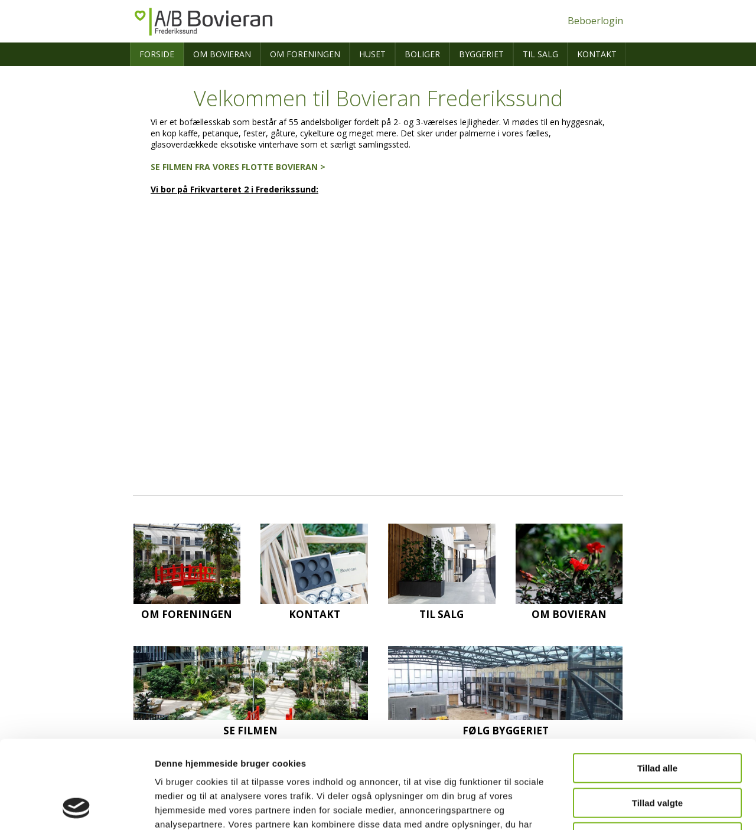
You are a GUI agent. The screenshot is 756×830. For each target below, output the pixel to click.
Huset (372, 54)
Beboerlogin (595, 20)
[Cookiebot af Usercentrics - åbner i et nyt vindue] (76, 807)
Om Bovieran (222, 54)
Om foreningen (305, 54)
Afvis (658, 755)
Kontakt (597, 54)
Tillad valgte (657, 720)
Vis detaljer (614, 807)
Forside (156, 54)
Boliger (422, 54)
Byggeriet (481, 54)
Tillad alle (657, 686)
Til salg (540, 54)
